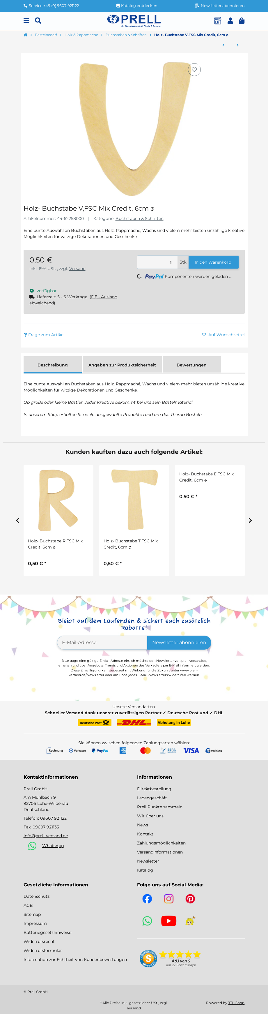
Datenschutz (36, 896)
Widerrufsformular (43, 950)
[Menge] (157, 262)
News (142, 825)
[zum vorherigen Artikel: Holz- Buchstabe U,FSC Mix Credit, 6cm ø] (223, 45)
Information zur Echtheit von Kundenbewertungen (75, 959)
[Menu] (26, 21)
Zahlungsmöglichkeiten (161, 843)
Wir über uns (150, 816)
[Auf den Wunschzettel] (194, 69)
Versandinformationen (160, 852)
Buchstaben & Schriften (140, 218)
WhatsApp (53, 845)
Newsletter (148, 861)
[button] (230, 21)
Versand (77, 268)
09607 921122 (53, 818)
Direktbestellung (154, 788)
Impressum (35, 923)
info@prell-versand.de (46, 835)
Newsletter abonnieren (179, 642)
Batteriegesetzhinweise (47, 932)
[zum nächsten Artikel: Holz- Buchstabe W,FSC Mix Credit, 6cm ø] (237, 45)
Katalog (145, 870)
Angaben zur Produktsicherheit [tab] (122, 365)
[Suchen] (38, 21)
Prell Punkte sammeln (159, 807)
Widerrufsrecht (39, 941)
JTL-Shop (236, 1003)
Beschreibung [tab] (53, 365)
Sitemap (32, 914)
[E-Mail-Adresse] (102, 643)
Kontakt (145, 834)
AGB (28, 905)
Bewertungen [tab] (192, 365)
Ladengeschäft (152, 797)
